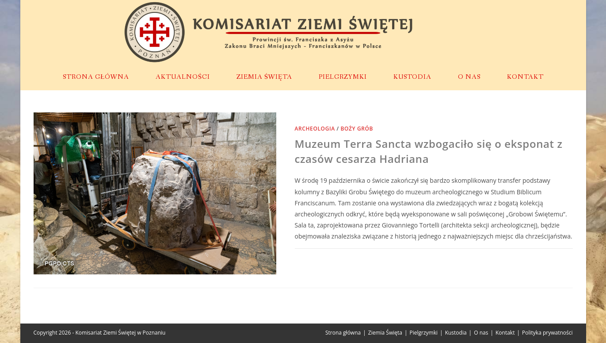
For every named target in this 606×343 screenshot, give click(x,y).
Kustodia (456, 332)
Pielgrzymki (424, 332)
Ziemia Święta (385, 332)
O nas (481, 332)
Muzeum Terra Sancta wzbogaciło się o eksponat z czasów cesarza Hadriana (429, 151)
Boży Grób (356, 128)
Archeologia (315, 128)
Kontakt (505, 332)
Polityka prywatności (547, 332)
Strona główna (343, 332)
